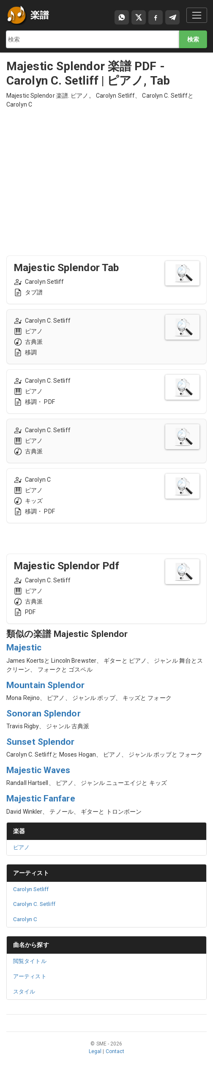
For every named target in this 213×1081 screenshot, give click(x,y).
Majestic (23, 647)
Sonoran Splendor (43, 713)
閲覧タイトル (29, 961)
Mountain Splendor (45, 685)
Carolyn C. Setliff (34, 904)
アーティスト (31, 873)
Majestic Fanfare (40, 798)
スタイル (24, 991)
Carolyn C (25, 919)
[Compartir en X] (138, 17)
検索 (193, 39)
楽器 (19, 831)
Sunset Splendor (40, 742)
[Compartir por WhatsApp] (122, 17)
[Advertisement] (106, 174)
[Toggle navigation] (196, 15)
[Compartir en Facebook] (155, 17)
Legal (95, 1051)
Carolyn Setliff (31, 889)
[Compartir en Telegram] (172, 17)
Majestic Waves (38, 770)
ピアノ (21, 847)
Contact (115, 1051)
